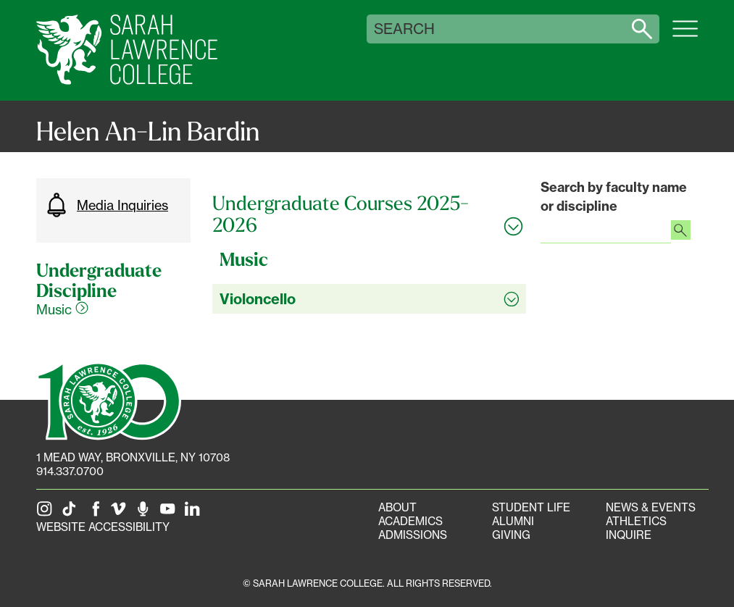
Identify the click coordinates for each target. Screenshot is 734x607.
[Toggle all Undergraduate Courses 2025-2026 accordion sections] (369, 214)
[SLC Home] (126, 50)
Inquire (628, 535)
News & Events (651, 507)
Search (404, 29)
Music (62, 309)
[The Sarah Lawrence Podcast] (146, 513)
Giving (511, 535)
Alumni (513, 521)
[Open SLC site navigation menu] (685, 36)
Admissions (412, 535)
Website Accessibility (103, 527)
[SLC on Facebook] (96, 513)
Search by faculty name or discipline (614, 196)
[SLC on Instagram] (47, 513)
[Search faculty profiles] (681, 231)
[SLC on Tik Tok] (72, 513)
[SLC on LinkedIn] (195, 513)
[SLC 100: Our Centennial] (108, 400)
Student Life (531, 507)
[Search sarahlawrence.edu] (642, 28)
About (397, 507)
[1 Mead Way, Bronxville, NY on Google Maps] (133, 457)
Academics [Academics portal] (410, 521)
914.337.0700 (70, 471)
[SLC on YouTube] (170, 513)
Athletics (636, 521)
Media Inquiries (105, 205)
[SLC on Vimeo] (121, 513)
